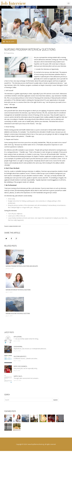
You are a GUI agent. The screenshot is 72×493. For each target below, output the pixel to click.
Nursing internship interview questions (18, 290)
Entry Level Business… (21, 366)
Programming (10, 53)
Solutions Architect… (20, 356)
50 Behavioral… (18, 346)
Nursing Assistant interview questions (18, 313)
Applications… (18, 337)
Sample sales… (18, 376)
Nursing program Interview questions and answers (22, 266)
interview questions (24, 142)
